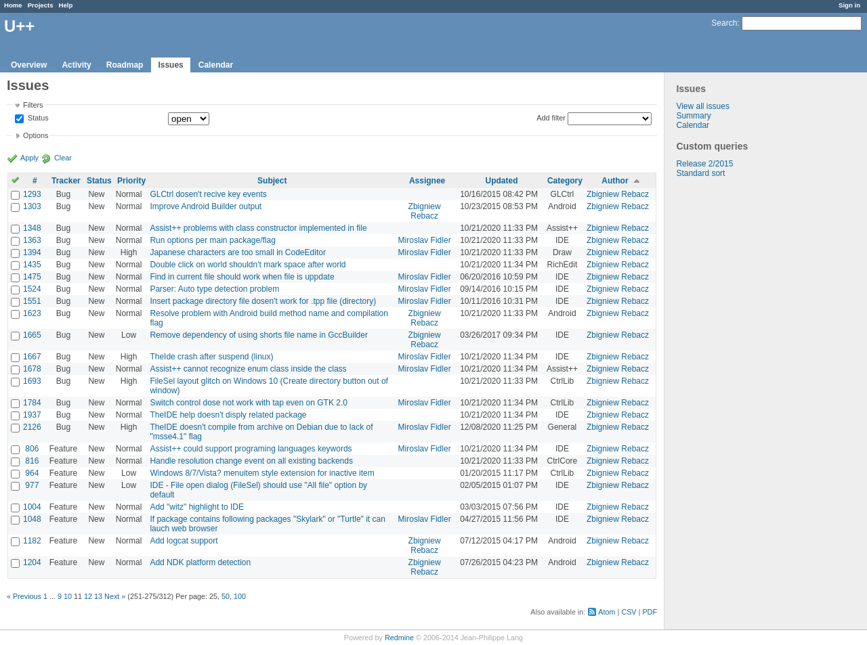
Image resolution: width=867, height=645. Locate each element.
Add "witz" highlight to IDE (197, 507)
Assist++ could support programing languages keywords (251, 448)
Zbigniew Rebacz (618, 194)
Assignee (427, 180)
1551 (32, 301)
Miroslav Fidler (424, 240)
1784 (32, 402)
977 (32, 485)
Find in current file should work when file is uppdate (242, 277)
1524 (32, 289)
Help (66, 5)
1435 (32, 264)
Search (724, 23)
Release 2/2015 (704, 164)
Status (37, 118)
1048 (32, 519)
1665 (32, 335)
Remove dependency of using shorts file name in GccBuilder (259, 335)
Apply (29, 158)
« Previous (24, 596)
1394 (32, 252)
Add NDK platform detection (200, 562)
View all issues (702, 106)
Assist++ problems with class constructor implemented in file (258, 228)
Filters (33, 105)
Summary (693, 115)
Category (565, 180)
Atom (606, 612)
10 (68, 596)
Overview (29, 65)
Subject (272, 180)
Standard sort (700, 173)
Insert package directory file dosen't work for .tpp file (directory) (263, 301)
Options (35, 135)
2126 (32, 427)
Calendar (215, 65)
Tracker (66, 180)
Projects (41, 5)
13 (98, 596)
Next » (114, 596)
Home (13, 5)
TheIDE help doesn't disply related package (228, 415)
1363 (32, 240)
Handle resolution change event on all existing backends (251, 461)
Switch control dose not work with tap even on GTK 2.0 (248, 402)
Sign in (849, 5)
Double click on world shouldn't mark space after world (247, 264)
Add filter (551, 118)
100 (240, 596)
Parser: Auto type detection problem (214, 289)
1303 (32, 206)
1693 (32, 381)
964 (32, 473)
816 (32, 461)
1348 (32, 228)
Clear (63, 158)
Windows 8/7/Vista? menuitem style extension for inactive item (262, 473)
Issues (170, 65)
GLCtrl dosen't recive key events (208, 194)
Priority (131, 180)
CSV (628, 612)
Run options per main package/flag (212, 240)
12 (88, 596)
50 (225, 596)
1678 (32, 369)
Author (614, 180)
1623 (32, 313)
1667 (32, 356)
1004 (32, 507)
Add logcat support (183, 541)
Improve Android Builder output (205, 206)
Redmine (399, 637)
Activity (76, 65)
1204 (32, 562)
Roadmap (125, 65)
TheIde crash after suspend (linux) (211, 356)
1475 (32, 277)
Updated (502, 180)
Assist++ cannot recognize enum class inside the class (248, 369)
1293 (32, 194)
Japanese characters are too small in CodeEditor (237, 252)
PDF (649, 612)
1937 (32, 415)
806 (32, 448)
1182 (32, 541)
